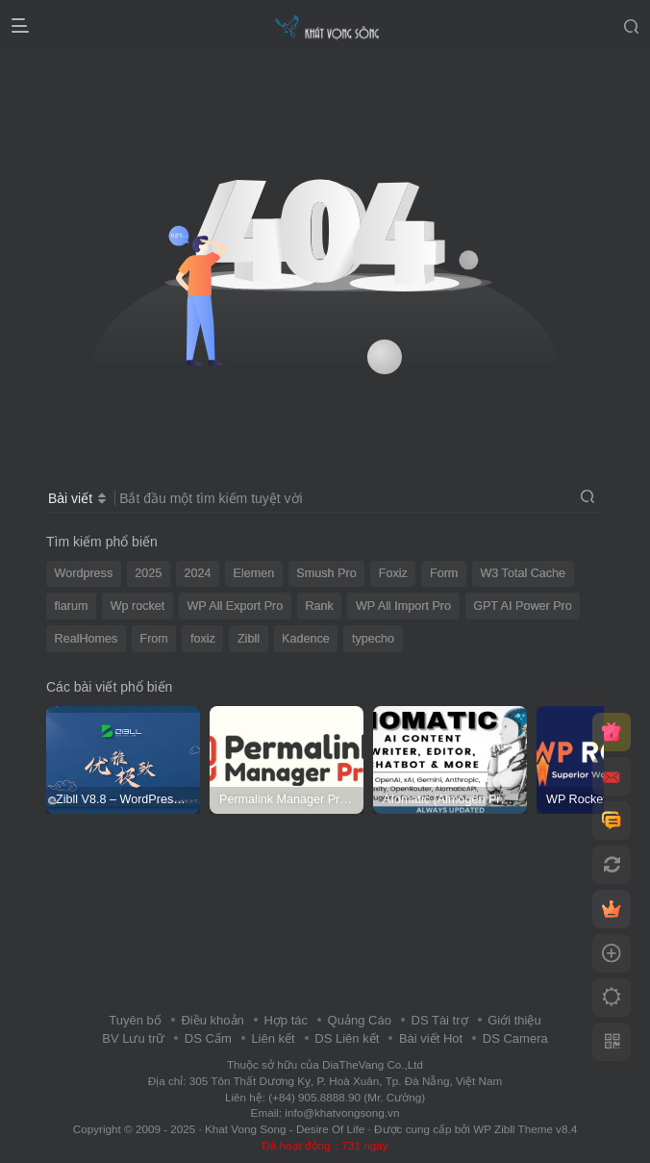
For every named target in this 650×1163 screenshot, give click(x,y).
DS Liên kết (346, 1038)
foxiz (202, 638)
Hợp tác (285, 1020)
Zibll (249, 638)
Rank (319, 606)
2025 (148, 573)
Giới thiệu (514, 1020)
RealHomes (86, 638)
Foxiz (393, 573)
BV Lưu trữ (133, 1038)
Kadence (306, 638)
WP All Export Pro (235, 606)
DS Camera (515, 1038)
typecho (373, 638)
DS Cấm (208, 1038)
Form (444, 573)
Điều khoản (212, 1020)
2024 (197, 573)
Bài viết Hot (430, 1038)
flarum (71, 606)
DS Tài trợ (440, 1020)
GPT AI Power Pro (522, 606)
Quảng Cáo (359, 1020)
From (153, 638)
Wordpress (84, 573)
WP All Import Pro (403, 606)
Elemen (254, 573)
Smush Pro (326, 573)
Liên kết (272, 1038)
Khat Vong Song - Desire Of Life (284, 1129)
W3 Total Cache (522, 573)
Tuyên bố (135, 1020)
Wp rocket (138, 606)
